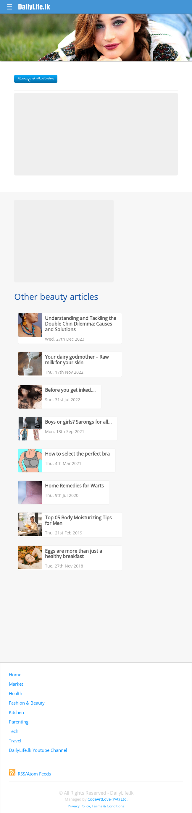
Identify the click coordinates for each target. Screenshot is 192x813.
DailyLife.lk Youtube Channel (38, 750)
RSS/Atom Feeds (30, 774)
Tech (13, 731)
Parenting (18, 722)
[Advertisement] (96, 134)
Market (16, 684)
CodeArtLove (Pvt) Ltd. (108, 799)
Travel (15, 741)
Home (15, 674)
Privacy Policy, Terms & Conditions (96, 806)
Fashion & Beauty (27, 703)
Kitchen (16, 712)
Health (15, 693)
